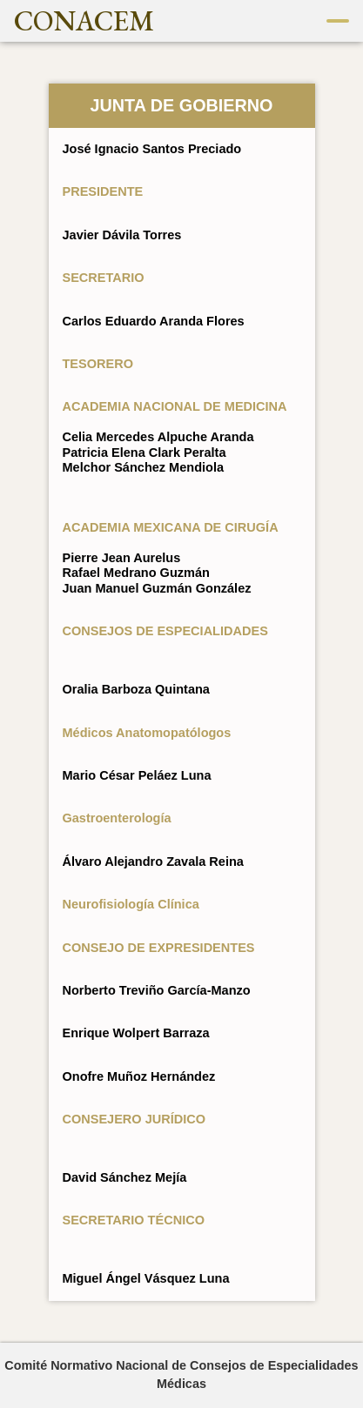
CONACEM (84, 21)
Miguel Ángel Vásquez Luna (146, 1278)
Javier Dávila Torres (122, 235)
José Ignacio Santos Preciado (152, 149)
